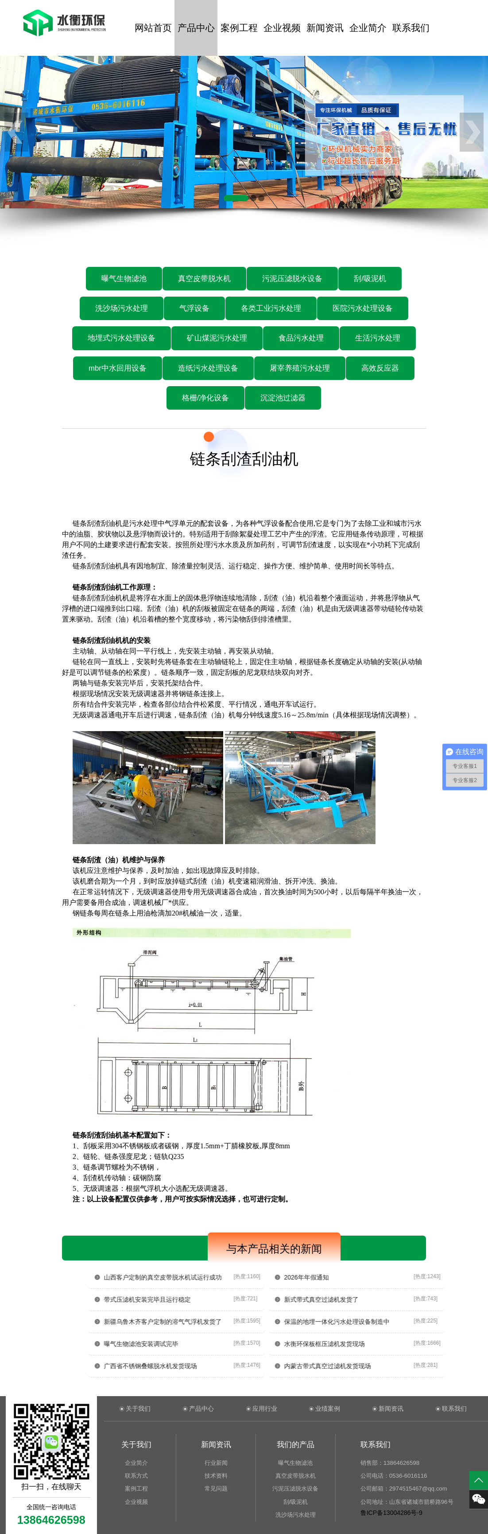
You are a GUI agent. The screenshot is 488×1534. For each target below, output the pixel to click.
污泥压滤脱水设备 (292, 278)
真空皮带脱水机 (204, 278)
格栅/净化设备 (205, 398)
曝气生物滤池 (124, 278)
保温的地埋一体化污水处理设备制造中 (373, 1321)
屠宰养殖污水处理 (300, 368)
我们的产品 (295, 1444)
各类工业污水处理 (271, 308)
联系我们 (411, 28)
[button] (236, 198)
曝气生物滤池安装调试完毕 (178, 1343)
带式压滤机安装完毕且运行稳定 (184, 1299)
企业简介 (368, 28)
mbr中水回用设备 (118, 368)
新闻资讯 (325, 28)
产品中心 (196, 28)
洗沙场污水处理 (121, 308)
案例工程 (239, 28)
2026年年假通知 (343, 1277)
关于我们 (138, 1408)
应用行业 (264, 1408)
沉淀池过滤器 (283, 398)
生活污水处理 (377, 338)
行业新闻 (216, 1463)
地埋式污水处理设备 (121, 338)
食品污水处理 (301, 338)
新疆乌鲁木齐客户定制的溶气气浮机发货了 (200, 1321)
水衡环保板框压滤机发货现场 (361, 1343)
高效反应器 (380, 368)
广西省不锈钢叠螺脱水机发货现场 (187, 1366)
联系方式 (136, 1475)
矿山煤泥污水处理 (217, 338)
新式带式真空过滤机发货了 (358, 1299)
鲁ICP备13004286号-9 (391, 1512)
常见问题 (216, 1488)
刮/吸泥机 (370, 278)
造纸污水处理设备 (208, 368)
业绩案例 (327, 1408)
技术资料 (216, 1475)
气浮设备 (194, 308)
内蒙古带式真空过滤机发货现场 (364, 1366)
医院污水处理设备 (363, 308)
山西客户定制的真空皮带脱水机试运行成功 (200, 1277)
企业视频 (282, 28)
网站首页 (153, 28)
